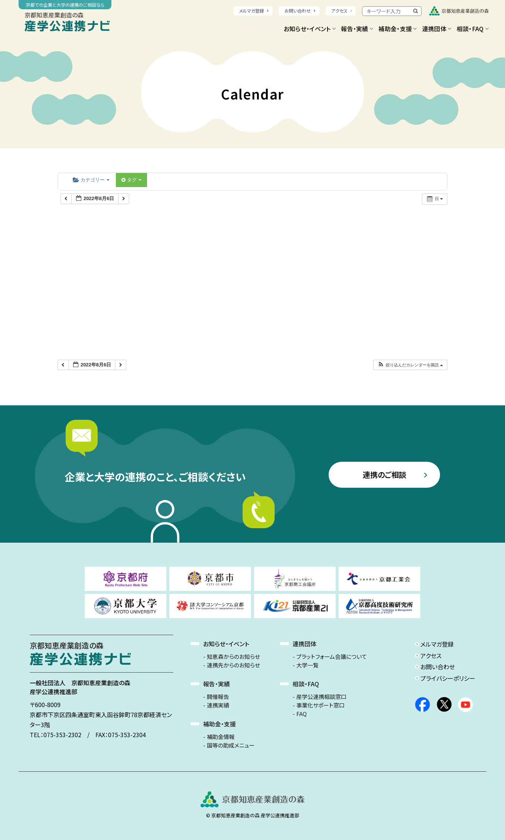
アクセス (339, 10)
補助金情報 (221, 736)
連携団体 (437, 28)
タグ (131, 180)
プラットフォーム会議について (331, 656)
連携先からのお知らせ (233, 665)
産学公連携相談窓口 (321, 696)
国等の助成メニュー (231, 745)
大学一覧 (307, 665)
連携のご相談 (384, 474)
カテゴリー (91, 180)
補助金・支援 (397, 28)
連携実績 (218, 705)
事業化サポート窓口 (320, 705)
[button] (410, 365)
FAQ (301, 713)
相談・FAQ (473, 28)
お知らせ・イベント (310, 28)
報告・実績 (357, 28)
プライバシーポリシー (447, 678)
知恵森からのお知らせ (233, 656)
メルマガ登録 (251, 10)
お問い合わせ (297, 10)
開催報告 (218, 696)
